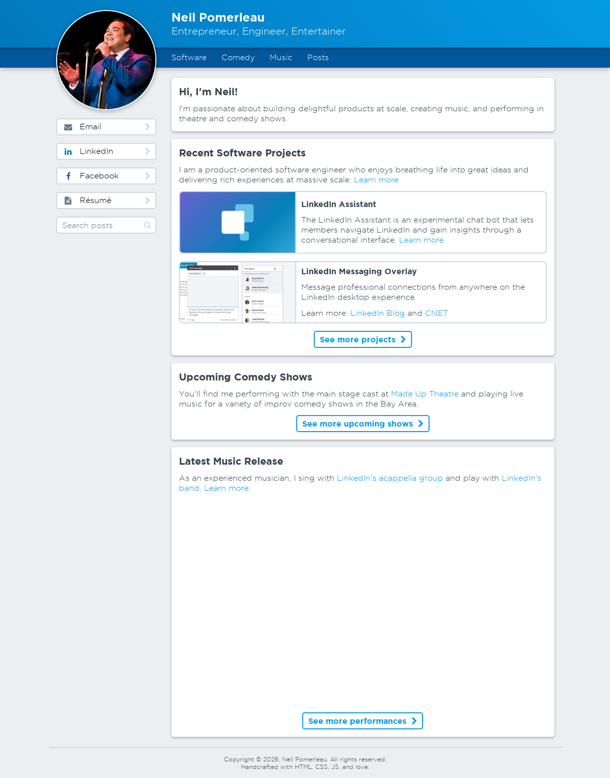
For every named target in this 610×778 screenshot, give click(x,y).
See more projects (363, 339)
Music (281, 57)
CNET (436, 313)
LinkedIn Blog (377, 313)
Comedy (238, 57)
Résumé (106, 200)
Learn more (376, 179)
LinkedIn (106, 151)
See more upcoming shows (363, 423)
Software (189, 57)
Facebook (106, 175)
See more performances (362, 720)
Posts (318, 57)
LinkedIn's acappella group (390, 478)
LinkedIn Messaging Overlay (359, 271)
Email (106, 126)
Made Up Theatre (425, 394)
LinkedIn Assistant (338, 204)
